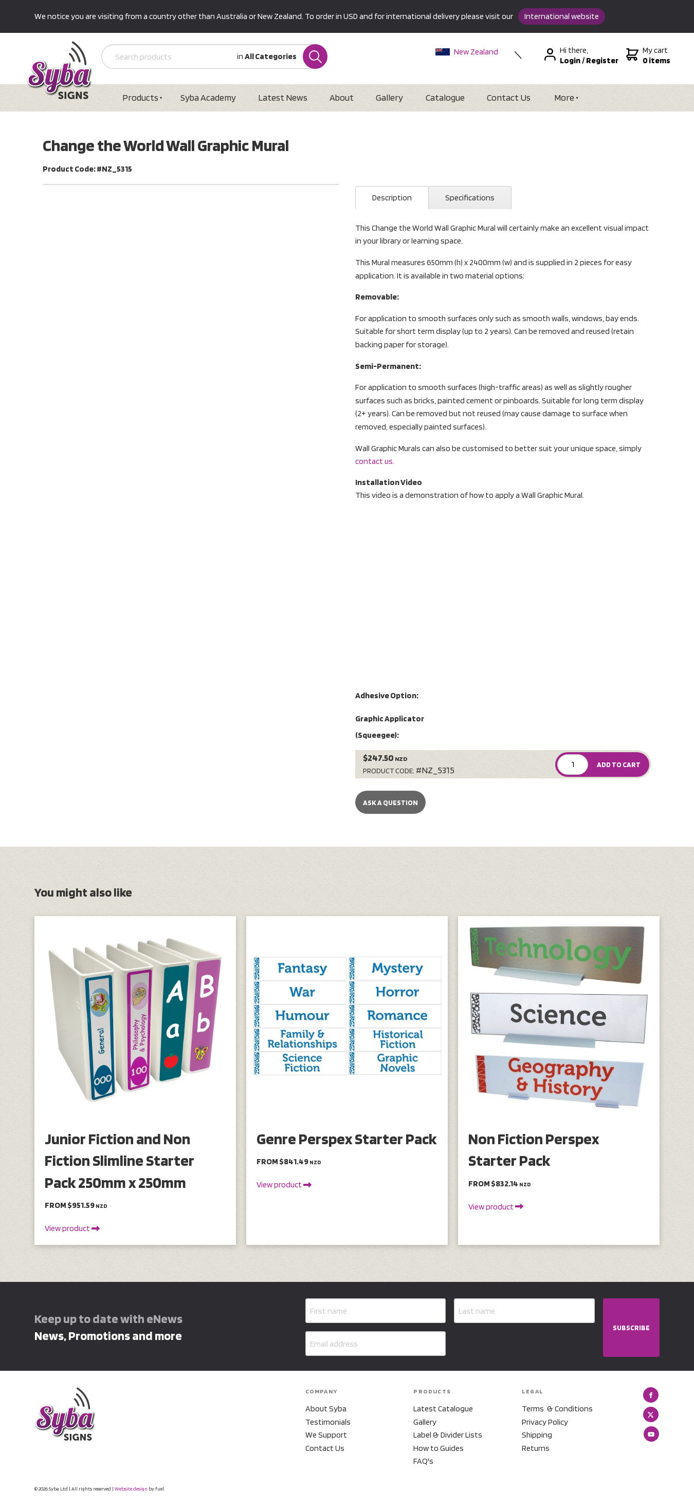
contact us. (374, 461)
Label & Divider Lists (447, 1435)
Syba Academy (208, 97)
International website (561, 16)
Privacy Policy (545, 1422)
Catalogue (445, 97)
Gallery (389, 97)
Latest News (282, 97)
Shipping (537, 1435)
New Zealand (466, 52)
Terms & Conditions (557, 1408)
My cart (647, 55)
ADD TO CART (619, 764)
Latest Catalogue (443, 1408)
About (342, 97)
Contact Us (509, 97)
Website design (131, 1488)
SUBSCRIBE (631, 1328)
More (564, 97)
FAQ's (423, 1461)
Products (140, 97)
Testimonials (328, 1422)
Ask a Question (390, 802)
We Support (326, 1435)
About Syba (325, 1408)
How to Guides (438, 1448)
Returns (536, 1448)
